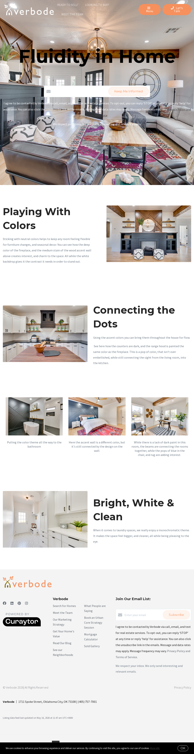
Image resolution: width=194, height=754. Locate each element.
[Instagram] (26, 603)
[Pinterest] (19, 603)
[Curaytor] (22, 625)
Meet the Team (63, 613)
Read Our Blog (62, 643)
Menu (149, 10)
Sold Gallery (92, 646)
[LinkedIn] (11, 603)
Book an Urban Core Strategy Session (93, 622)
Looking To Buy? (97, 5)
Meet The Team (72, 14)
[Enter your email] (142, 615)
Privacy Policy (182, 687)
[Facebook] (4, 603)
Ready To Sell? (67, 5)
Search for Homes (64, 606)
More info (155, 748)
